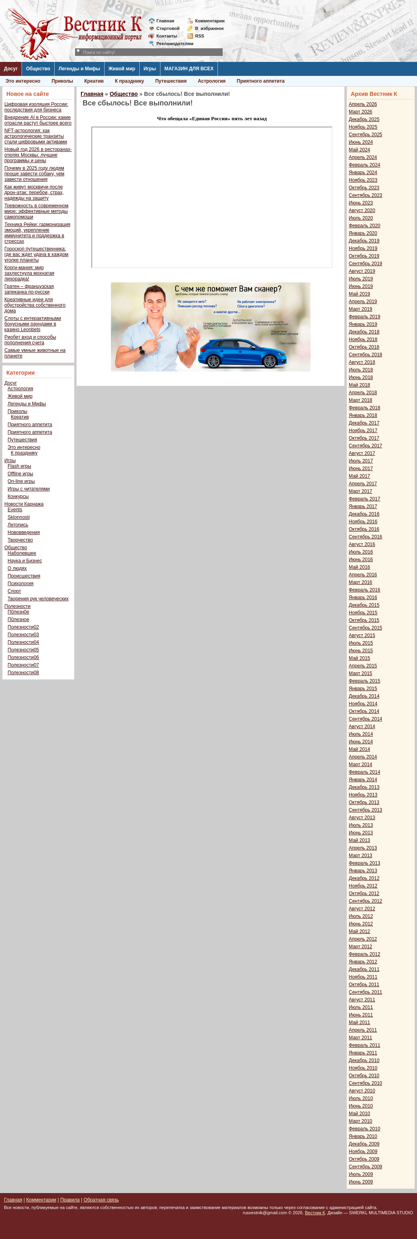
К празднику (129, 81)
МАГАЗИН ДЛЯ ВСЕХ (188, 68)
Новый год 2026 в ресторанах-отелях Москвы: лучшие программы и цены (38, 155)
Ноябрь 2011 (363, 977)
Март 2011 (360, 1037)
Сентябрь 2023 (365, 195)
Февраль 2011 (364, 1045)
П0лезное (18, 619)
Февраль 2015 (364, 681)
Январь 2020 (363, 233)
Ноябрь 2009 (363, 1151)
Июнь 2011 (361, 1015)
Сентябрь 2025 (365, 134)
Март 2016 (360, 582)
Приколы (62, 81)
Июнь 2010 (361, 1106)
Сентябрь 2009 (365, 1167)
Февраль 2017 (364, 499)
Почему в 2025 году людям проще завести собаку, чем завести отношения (34, 173)
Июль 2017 (361, 461)
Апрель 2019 (363, 301)
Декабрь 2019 (364, 241)
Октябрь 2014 (364, 711)
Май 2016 (359, 567)
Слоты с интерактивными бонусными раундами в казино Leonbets (32, 324)
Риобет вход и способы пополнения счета (30, 339)
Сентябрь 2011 (365, 992)
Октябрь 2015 (364, 620)
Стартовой (168, 28)
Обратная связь (101, 1200)
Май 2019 (359, 294)
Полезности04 (23, 642)
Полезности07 (23, 665)
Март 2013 (360, 855)
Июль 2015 (361, 643)
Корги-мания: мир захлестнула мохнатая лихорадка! (29, 273)
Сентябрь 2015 (365, 628)
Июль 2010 (361, 1098)
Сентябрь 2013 (365, 810)
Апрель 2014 (363, 757)
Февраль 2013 (364, 863)
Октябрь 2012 (364, 893)
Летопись (18, 525)
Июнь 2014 (361, 742)
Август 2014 (362, 726)
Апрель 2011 (363, 1030)
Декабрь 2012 (364, 878)
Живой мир (122, 68)
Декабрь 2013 (364, 787)
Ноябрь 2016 (363, 521)
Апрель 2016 (363, 575)
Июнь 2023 (361, 203)
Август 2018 (362, 362)
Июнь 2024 (361, 142)
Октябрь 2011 (364, 984)
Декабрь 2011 (364, 969)
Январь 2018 (363, 415)
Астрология (212, 81)
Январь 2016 (363, 597)
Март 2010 (360, 1121)
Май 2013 (359, 840)
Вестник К (315, 1212)
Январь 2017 (363, 506)
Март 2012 (360, 946)
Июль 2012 (361, 916)
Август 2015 (362, 635)
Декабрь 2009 (364, 1144)
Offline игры (20, 474)
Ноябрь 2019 (363, 248)
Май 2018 (359, 385)
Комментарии (210, 20)
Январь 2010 (363, 1136)
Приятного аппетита (261, 81)
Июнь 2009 (361, 1182)
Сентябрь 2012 (365, 901)
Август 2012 (362, 908)
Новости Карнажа (23, 504)
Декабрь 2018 (364, 332)
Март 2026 (360, 112)
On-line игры (21, 481)
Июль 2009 (361, 1174)
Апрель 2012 (363, 939)
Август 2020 (362, 210)
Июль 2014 (361, 734)
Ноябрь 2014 (363, 704)
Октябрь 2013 (364, 802)
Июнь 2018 (361, 377)
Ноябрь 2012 (363, 886)
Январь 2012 (363, 962)
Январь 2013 (363, 871)
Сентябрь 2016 (365, 537)
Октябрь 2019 (364, 256)
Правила (70, 1200)
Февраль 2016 (364, 590)
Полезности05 (23, 650)
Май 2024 (359, 150)
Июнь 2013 (361, 833)
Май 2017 (359, 476)
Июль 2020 (361, 218)
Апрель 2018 (363, 392)
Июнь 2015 (361, 650)
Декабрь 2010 (364, 1060)
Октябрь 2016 (364, 529)
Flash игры (19, 466)
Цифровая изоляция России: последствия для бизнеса (36, 107)
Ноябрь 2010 (363, 1068)
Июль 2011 (361, 1007)
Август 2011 (362, 1000)
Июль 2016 (361, 552)
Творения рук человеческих (38, 599)
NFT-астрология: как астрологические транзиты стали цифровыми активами (35, 136)
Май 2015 (359, 658)
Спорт (14, 591)
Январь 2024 (363, 172)
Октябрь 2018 (364, 347)
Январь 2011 (363, 1053)
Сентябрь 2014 (365, 719)
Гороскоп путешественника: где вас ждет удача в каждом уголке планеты (36, 254)
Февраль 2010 (364, 1129)
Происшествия (24, 576)
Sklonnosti (19, 517)
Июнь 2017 (361, 468)
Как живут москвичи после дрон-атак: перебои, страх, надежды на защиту (34, 192)
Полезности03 (23, 634)
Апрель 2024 (363, 157)
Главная (165, 20)
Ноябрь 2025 (363, 127)
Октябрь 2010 (364, 1075)
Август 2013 (362, 817)
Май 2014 (359, 749)
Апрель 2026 (363, 104)
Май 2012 (359, 931)
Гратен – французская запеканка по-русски (29, 289)
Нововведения (24, 532)
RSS (199, 36)
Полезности (17, 606)
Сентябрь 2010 (365, 1083)
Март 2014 (360, 764)
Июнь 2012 (361, 924)
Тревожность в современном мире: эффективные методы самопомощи (36, 211)
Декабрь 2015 (364, 605)
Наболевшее (22, 553)
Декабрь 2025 (364, 119)
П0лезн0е (18, 612)
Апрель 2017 (363, 483)
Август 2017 (362, 453)
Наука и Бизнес (25, 561)
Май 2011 (359, 1022)
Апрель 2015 (363, 666)
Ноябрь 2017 (363, 430)
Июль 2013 (361, 825)
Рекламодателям (171, 43)
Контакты (166, 36)
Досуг (11, 68)
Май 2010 (359, 1113)
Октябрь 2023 (364, 188)
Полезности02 (23, 627)
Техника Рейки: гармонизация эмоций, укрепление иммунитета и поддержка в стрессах (37, 233)
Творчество (20, 540)
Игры (150, 68)
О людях (17, 568)
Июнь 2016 (361, 559)
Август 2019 (362, 271)
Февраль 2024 (364, 165)
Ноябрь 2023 (363, 180)
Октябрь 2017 (364, 438)
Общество (38, 68)
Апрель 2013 (363, 848)
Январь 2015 (363, 688)
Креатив (94, 81)
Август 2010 (362, 1091)
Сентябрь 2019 (365, 263)
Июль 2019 (361, 279)
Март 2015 (360, 673)
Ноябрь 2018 (363, 339)
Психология (21, 583)
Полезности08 (23, 672)
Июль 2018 (361, 370)
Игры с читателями (29, 489)
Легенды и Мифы (79, 68)
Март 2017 (360, 491)
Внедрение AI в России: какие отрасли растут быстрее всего (37, 120)
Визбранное (209, 28)
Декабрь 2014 (364, 696)
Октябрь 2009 (364, 1159)
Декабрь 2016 (364, 514)
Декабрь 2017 (364, 423)
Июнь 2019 (361, 286)
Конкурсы (18, 496)
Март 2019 (360, 309)
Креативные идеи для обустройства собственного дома (34, 305)
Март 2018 (360, 400)
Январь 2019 (363, 324)
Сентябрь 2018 (365, 354)
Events (15, 509)
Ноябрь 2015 (363, 613)
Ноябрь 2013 (363, 795)
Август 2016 (362, 544)
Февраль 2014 (364, 772)
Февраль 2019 (364, 317)
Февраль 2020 (364, 225)
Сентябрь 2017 (365, 446)
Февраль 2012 (364, 954)
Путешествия (171, 81)
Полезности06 (23, 657)
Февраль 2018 (364, 408)
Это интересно (23, 81)
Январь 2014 (363, 779)
